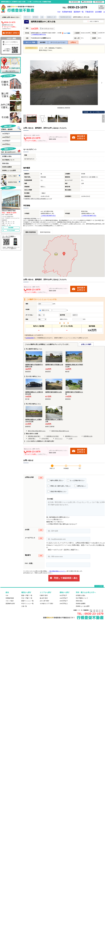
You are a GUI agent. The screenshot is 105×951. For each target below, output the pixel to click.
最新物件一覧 (79, 11)
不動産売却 (89, 11)
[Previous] (26, 82)
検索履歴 (98, 2)
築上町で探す (44, 598)
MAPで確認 (66, 33)
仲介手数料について (8, 159)
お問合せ (73, 42)
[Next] (102, 82)
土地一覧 (24, 606)
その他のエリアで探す (46, 603)
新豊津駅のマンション (71, 436)
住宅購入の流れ (7, 156)
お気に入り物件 (86, 344)
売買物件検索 (67, 11)
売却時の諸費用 (7, 167)
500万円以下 (6, 133)
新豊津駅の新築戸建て (34, 436)
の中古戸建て (45, 438)
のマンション (58, 438)
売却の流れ (5, 163)
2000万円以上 (6, 144)
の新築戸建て (31, 438)
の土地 (70, 438)
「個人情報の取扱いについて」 (57, 571)
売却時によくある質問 (9, 170)
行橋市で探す (44, 595)
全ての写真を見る (93, 112)
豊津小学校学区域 (31, 232)
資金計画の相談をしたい (56, 491)
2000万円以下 (6, 140)
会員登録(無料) (30, 337)
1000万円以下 (6, 137)
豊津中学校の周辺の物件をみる (60, 430)
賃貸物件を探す (10, 603)
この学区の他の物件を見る (48, 215)
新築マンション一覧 (27, 600)
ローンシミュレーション (58, 42)
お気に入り (86, 2)
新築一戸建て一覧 (26, 595)
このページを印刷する (10, 42)
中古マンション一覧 (27, 603)
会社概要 (99, 11)
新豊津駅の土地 (88, 436)
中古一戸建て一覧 (26, 598)
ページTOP (98, 586)
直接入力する (44, 310)
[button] (64, 254)
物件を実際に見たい (55, 480)
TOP (58, 11)
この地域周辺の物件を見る (38, 34)
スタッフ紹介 (10, 600)
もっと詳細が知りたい (76, 480)
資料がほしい (80, 486)
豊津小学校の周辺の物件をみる (36, 430)
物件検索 (74, 2)
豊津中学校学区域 (45, 232)
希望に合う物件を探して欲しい (59, 486)
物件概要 (42, 42)
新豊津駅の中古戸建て (52, 436)
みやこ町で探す (44, 600)
